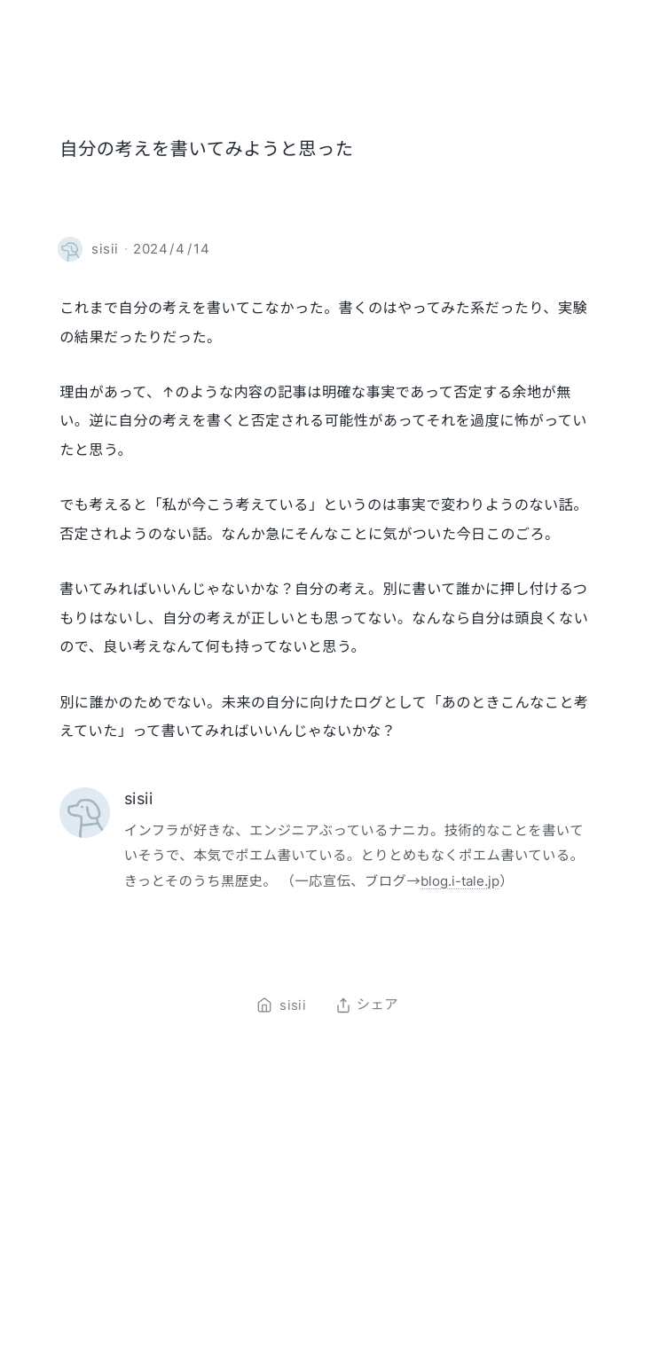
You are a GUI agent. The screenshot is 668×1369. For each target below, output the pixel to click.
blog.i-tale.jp (459, 880)
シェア (366, 1005)
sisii (138, 798)
